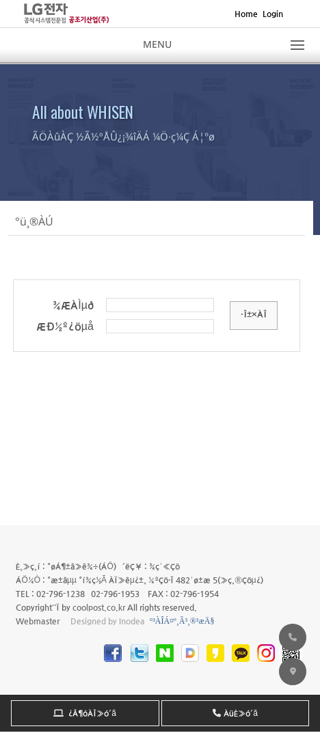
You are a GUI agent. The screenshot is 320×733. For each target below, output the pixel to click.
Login (273, 13)
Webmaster (37, 621)
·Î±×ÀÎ (254, 314)
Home (246, 13)
